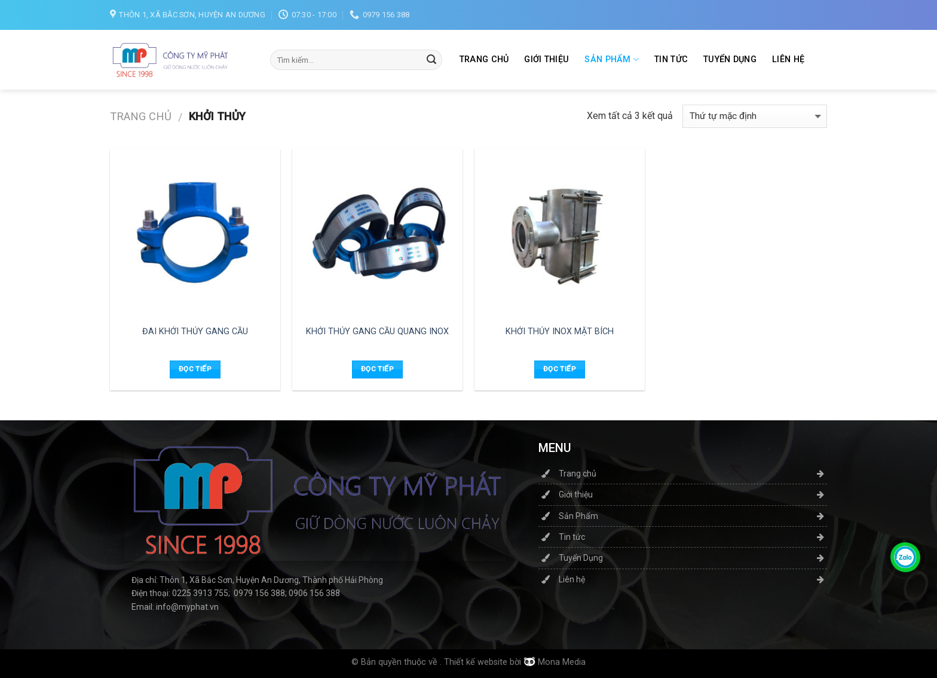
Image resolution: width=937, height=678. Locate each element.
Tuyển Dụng (730, 59)
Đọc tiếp (195, 369)
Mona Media (562, 662)
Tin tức (671, 59)
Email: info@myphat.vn (175, 607)
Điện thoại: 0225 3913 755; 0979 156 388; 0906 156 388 (235, 593)
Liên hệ (788, 59)
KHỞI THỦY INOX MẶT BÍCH (560, 331)
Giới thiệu (546, 59)
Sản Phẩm (611, 59)
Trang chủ (484, 59)
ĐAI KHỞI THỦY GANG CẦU (195, 331)
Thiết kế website (475, 662)
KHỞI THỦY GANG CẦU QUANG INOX (377, 331)
